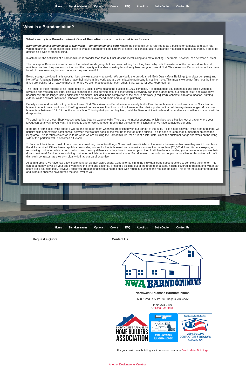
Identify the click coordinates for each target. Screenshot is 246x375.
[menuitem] (58, 6)
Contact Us (182, 6)
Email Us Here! (164, 307)
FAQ (127, 6)
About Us (142, 6)
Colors (114, 6)
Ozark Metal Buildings (194, 350)
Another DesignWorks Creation (128, 364)
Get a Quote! (162, 6)
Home (58, 6)
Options (99, 6)
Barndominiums (78, 6)
